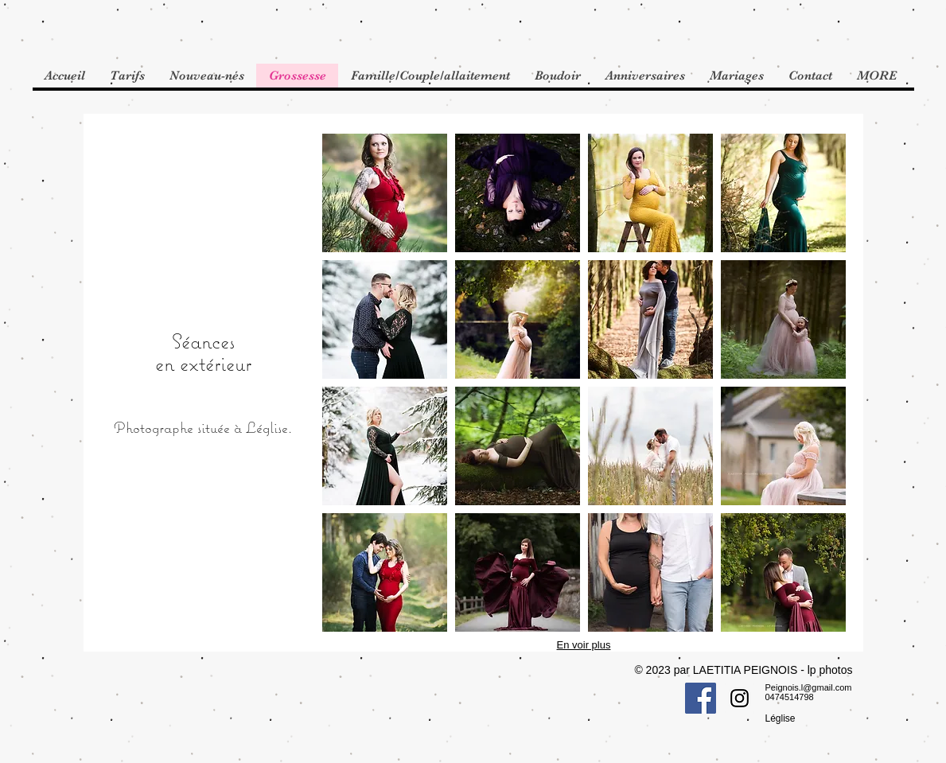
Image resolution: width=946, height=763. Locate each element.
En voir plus (584, 645)
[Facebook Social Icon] (700, 698)
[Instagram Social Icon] (739, 698)
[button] (384, 193)
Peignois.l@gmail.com (808, 687)
